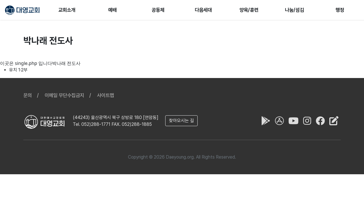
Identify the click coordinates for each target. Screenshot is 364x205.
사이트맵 (105, 95)
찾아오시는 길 (181, 120)
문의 (27, 95)
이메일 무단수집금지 (64, 95)
